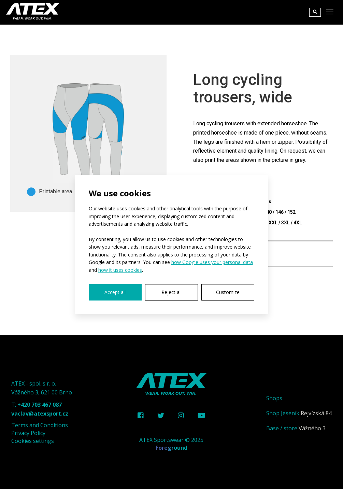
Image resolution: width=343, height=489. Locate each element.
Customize (228, 292)
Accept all (115, 292)
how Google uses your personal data (212, 262)
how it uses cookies (120, 270)
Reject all (171, 292)
